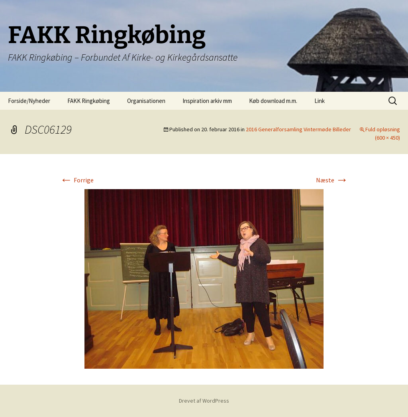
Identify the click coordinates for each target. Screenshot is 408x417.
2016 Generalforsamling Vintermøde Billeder (298, 129)
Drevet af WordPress (204, 400)
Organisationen (146, 101)
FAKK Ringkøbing (88, 101)
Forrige (77, 180)
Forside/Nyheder (29, 101)
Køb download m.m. (273, 101)
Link (319, 101)
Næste (332, 180)
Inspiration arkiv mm (207, 101)
